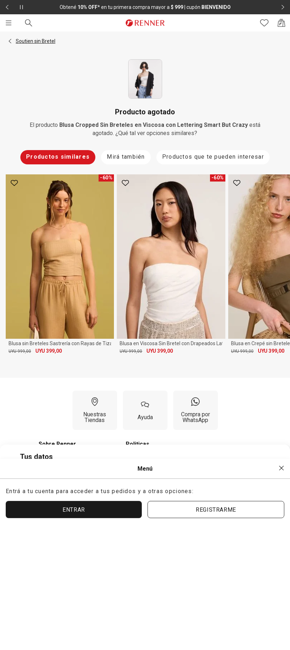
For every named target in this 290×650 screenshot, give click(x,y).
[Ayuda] (145, 410)
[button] (10, 41)
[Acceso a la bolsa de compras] (281, 22)
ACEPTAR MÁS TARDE (231, 546)
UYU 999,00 (20, 351)
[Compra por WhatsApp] (195, 410)
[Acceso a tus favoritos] (264, 22)
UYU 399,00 (48, 351)
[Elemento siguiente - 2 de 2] (283, 7)
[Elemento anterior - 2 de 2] (7, 7)
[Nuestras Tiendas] (94, 410)
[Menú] (8, 22)
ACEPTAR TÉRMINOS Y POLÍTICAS (130, 546)
